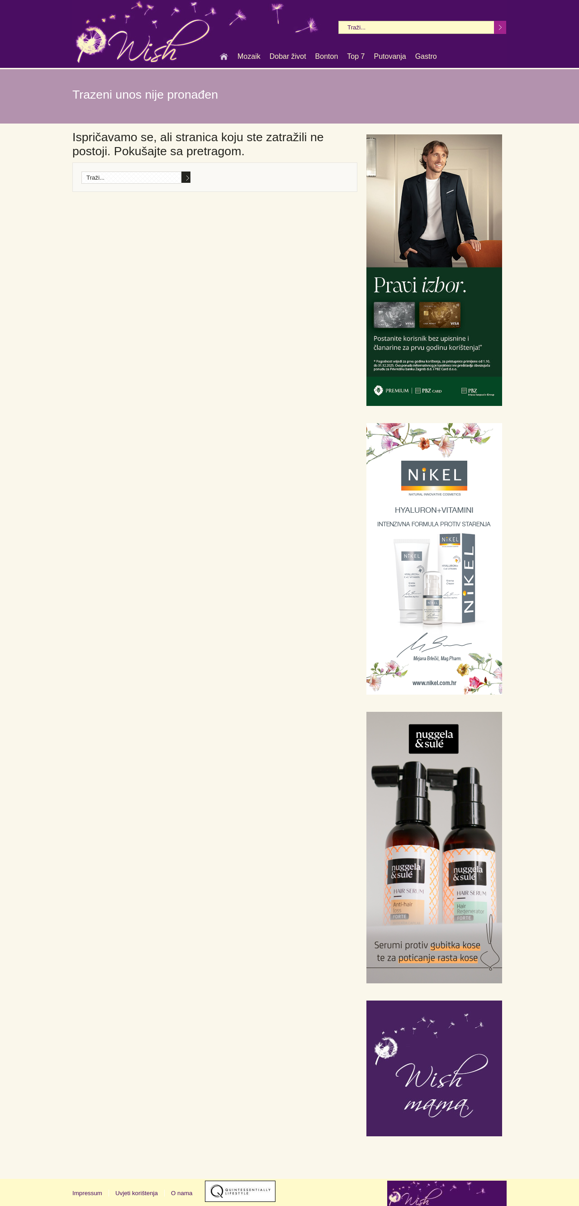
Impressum (87, 1193)
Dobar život (288, 57)
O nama (181, 1193)
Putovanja (390, 57)
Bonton (326, 57)
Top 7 (356, 57)
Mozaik (249, 57)
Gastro (426, 57)
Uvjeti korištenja (136, 1193)
